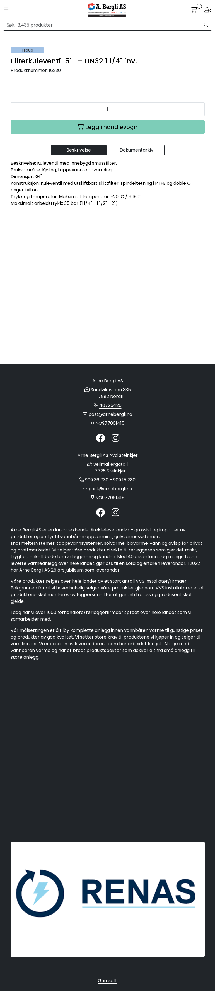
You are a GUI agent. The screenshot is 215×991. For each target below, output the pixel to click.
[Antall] (107, 290)
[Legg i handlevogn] (108, 308)
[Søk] (102, 25)
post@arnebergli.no (110, 445)
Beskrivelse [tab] (78, 331)
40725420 (110, 436)
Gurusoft (107, 980)
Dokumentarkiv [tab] (136, 331)
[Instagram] (115, 469)
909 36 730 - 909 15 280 (110, 511)
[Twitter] (100, 469)
